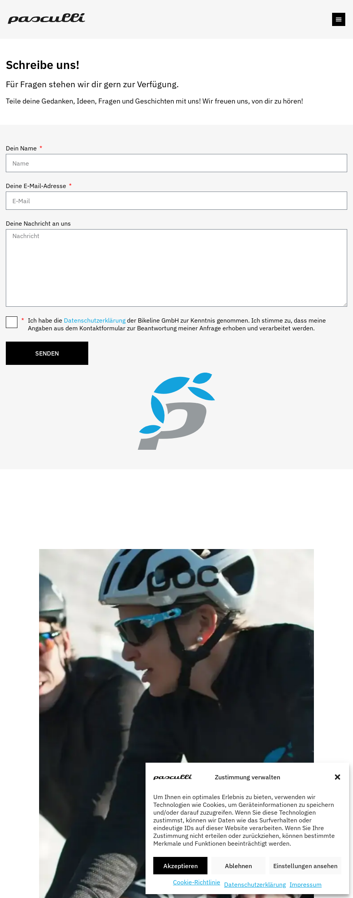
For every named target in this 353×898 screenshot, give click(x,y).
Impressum (306, 884)
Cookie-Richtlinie (196, 882)
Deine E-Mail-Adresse (37, 186)
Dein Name (22, 148)
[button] (337, 777)
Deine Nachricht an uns (38, 223)
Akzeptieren (180, 866)
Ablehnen (238, 866)
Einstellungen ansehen (305, 866)
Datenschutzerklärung (255, 884)
